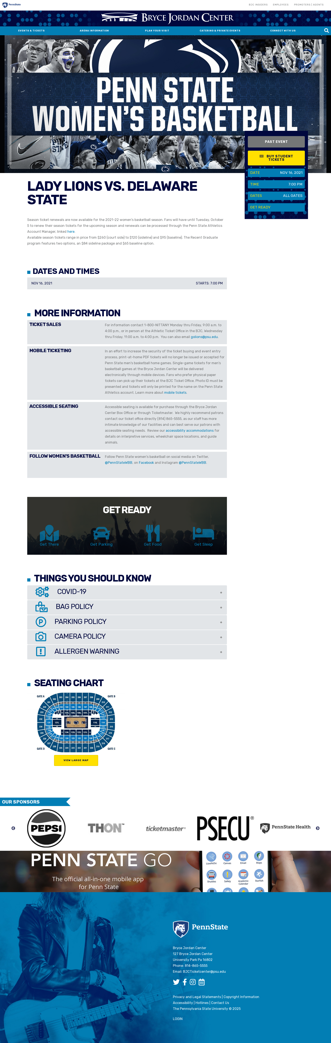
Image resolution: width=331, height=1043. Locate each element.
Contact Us (220, 1003)
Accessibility (183, 1003)
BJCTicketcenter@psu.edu (204, 972)
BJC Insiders (258, 4)
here (71, 232)
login (178, 1019)
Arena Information (94, 30)
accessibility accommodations (190, 431)
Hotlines (202, 1003)
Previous (13, 828)
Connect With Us (283, 30)
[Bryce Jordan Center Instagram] (194, 983)
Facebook (146, 463)
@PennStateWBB (118, 463)
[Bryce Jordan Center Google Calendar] (203, 983)
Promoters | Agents (309, 4)
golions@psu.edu (204, 337)
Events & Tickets (31, 30)
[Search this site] (326, 30)
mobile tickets (175, 393)
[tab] (127, 592)
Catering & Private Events (220, 30)
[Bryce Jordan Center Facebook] (186, 983)
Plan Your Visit (157, 30)
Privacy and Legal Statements (197, 997)
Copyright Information (241, 997)
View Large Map (76, 760)
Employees (281, 4)
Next (318, 828)
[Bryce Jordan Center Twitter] (177, 983)
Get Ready (260, 207)
